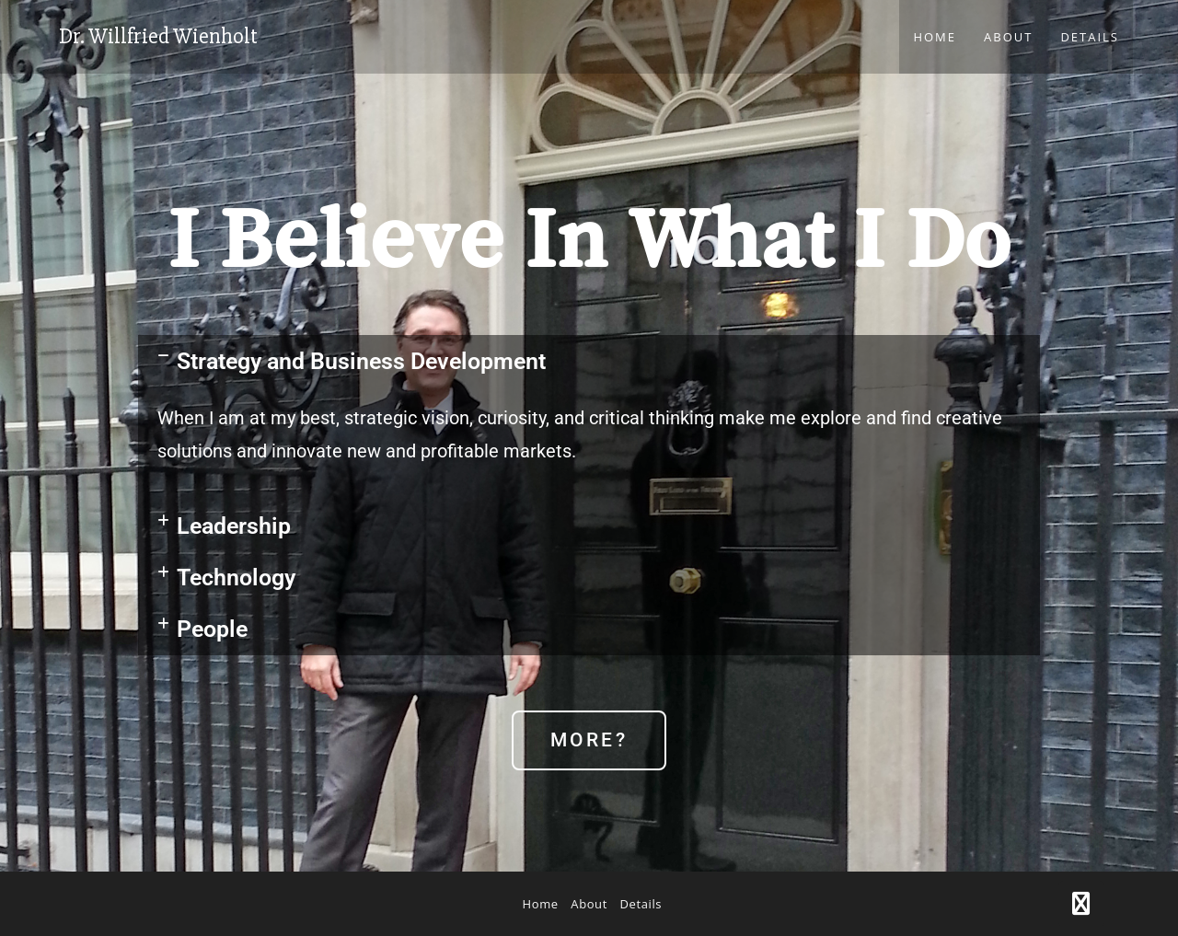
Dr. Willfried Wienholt (158, 36)
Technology (236, 577)
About (589, 904)
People (212, 629)
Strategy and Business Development (361, 361)
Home (541, 904)
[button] (589, 361)
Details (641, 904)
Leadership (234, 526)
